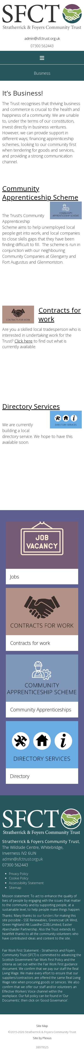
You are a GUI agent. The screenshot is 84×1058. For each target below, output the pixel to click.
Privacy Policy (18, 874)
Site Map (42, 1026)
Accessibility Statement (26, 883)
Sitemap (15, 887)
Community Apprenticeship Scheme (40, 193)
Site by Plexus (42, 1038)
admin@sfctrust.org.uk (42, 38)
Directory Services (31, 406)
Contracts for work (60, 314)
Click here (23, 341)
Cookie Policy (18, 878)
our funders (45, 915)
